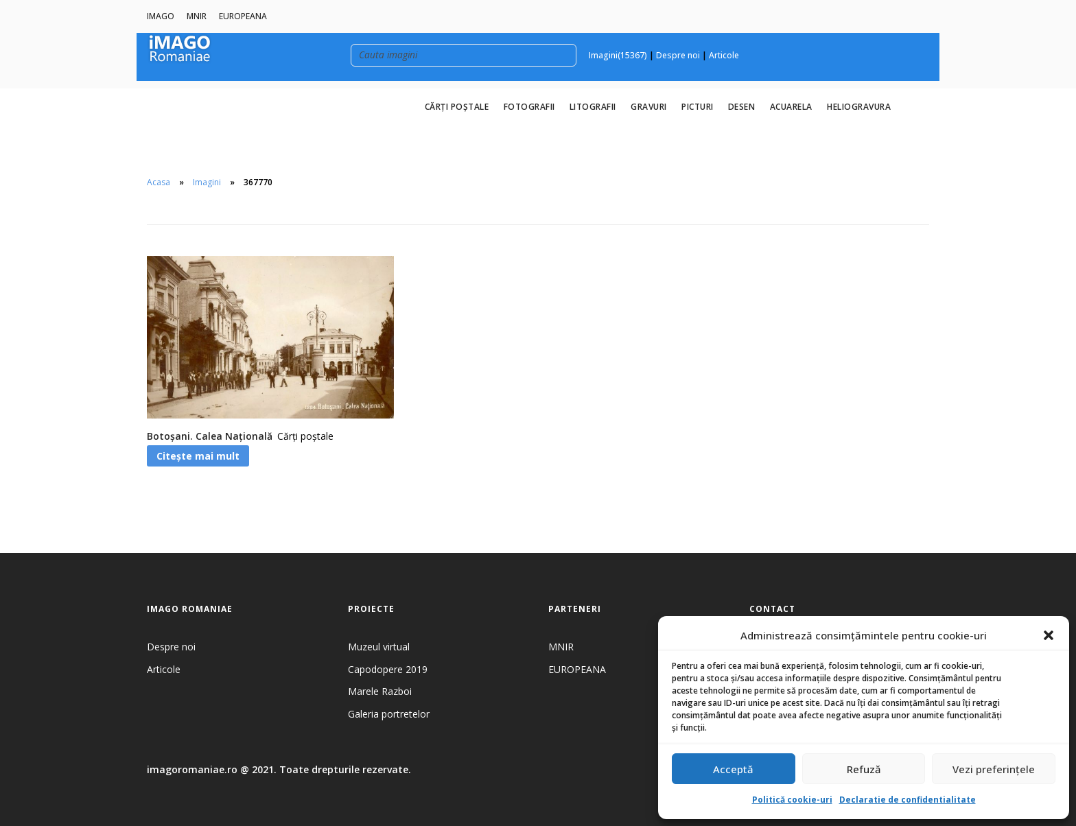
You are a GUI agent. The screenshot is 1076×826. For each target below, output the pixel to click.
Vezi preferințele (993, 769)
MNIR (197, 16)
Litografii (593, 107)
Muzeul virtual (379, 646)
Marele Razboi (380, 691)
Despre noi (678, 55)
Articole (724, 55)
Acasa (158, 182)
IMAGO (160, 16)
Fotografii (529, 107)
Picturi (697, 107)
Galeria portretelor (389, 713)
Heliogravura (859, 107)
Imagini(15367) (618, 55)
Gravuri (649, 107)
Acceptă (733, 769)
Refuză (864, 769)
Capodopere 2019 (388, 669)
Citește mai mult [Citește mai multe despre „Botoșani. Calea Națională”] (197, 455)
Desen (742, 107)
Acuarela (791, 107)
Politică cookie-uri (792, 799)
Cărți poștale (457, 107)
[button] (1048, 635)
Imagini (207, 182)
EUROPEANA (243, 16)
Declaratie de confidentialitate (907, 799)
